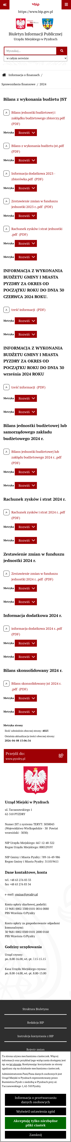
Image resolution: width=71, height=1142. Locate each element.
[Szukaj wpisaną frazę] (62, 51)
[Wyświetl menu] (66, 4)
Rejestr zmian (35, 1049)
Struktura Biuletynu (36, 1009)
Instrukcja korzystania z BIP (35, 1036)
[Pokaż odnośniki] (4, 4)
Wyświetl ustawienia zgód (35, 1111)
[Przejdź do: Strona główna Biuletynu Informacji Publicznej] (4, 75)
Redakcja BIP (35, 1022)
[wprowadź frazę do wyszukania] (30, 51)
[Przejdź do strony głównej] (35, 30)
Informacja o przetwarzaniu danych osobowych (35, 1100)
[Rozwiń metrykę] (26, 132)
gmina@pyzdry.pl (26, 894)
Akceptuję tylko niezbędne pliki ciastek (35, 1123)
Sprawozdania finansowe (18, 84)
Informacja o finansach (24, 75)
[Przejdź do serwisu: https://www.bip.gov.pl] (35, 7)
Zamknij (35, 1135)
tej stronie (15, 1064)
